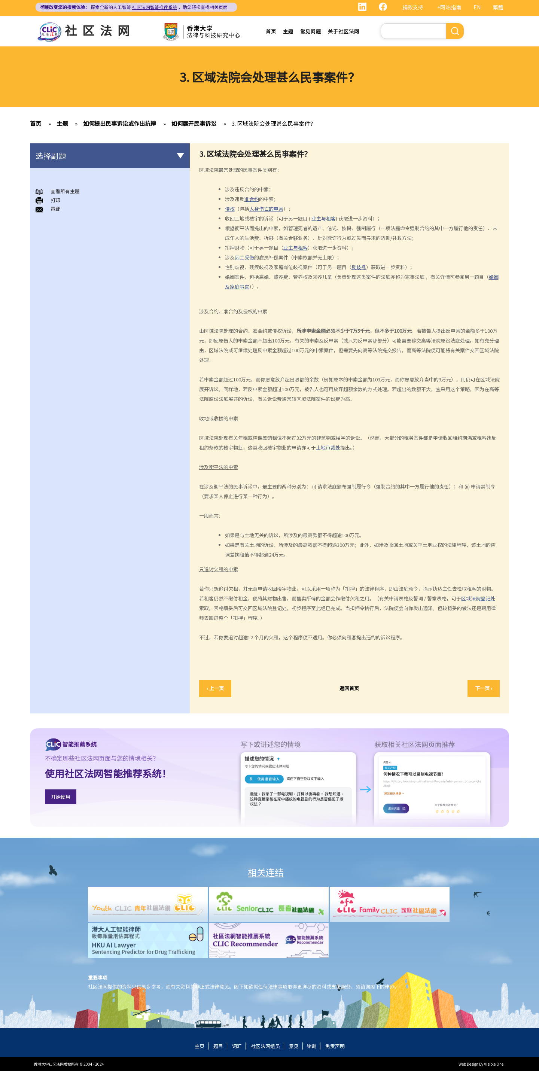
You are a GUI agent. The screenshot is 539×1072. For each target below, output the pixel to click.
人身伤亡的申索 (266, 209)
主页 (199, 1046)
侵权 (230, 209)
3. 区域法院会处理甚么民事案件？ (274, 124)
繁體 (498, 7)
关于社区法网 (343, 31)
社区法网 (100, 30)
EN (477, 7)
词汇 (237, 1046)
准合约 (251, 199)
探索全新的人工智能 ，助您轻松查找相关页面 (134, 7)
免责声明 (335, 1046)
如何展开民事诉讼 (193, 124)
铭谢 (311, 1046)
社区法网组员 (265, 1046)
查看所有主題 (65, 192)
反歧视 (358, 267)
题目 (218, 1046)
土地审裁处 (328, 448)
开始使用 (60, 797)
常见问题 (310, 31)
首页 (271, 31)
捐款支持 (412, 7)
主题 (288, 31)
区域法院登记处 (478, 599)
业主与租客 (323, 219)
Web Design (468, 1065)
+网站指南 (449, 7)
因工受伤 (244, 258)
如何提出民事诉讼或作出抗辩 (119, 124)
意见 (294, 1046)
